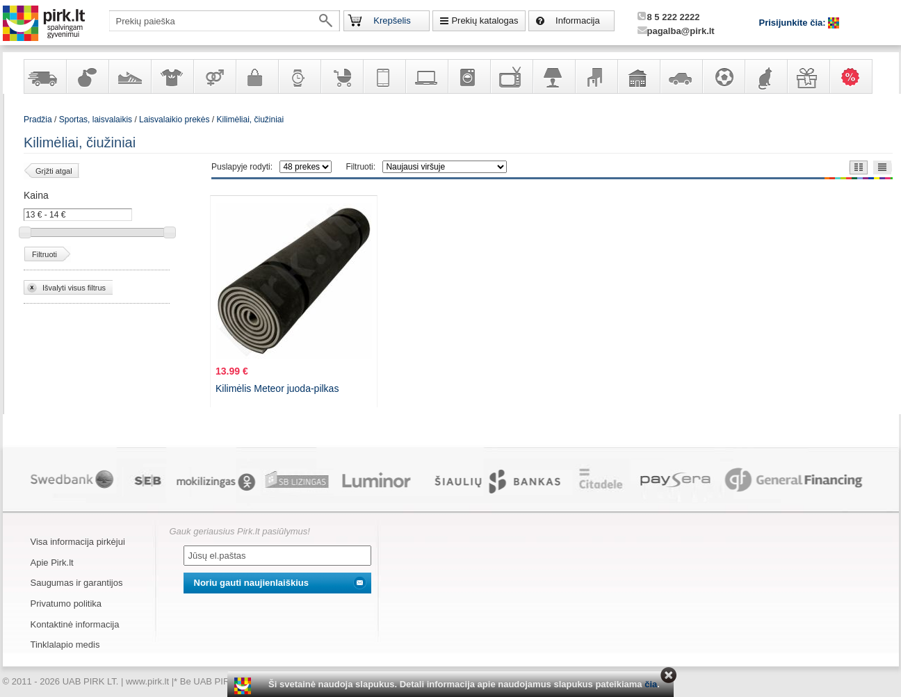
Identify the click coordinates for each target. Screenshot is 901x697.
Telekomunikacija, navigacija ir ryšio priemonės (384, 76)
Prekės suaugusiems (214, 76)
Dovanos (808, 76)
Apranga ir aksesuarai (172, 76)
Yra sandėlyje (44, 76)
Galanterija (256, 76)
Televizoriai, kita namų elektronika (511, 76)
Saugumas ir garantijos (77, 582)
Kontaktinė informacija (75, 624)
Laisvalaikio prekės (174, 119)
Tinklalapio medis (65, 644)
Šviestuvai (553, 76)
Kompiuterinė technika (426, 76)
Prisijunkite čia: (794, 22)
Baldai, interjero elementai (596, 76)
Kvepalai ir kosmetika (87, 76)
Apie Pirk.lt (52, 562)
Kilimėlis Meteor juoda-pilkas (277, 388)
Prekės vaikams (341, 76)
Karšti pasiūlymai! (855, 76)
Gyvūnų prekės (765, 76)
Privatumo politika (66, 603)
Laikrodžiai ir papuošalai (299, 76)
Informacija (577, 20)
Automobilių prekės (680, 76)
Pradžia (38, 119)
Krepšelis (391, 20)
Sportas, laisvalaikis (723, 76)
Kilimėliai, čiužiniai (250, 119)
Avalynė (129, 76)
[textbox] (224, 20)
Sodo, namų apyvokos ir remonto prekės (638, 76)
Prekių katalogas (484, 20)
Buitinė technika (468, 76)
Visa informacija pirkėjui (78, 541)
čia (650, 684)
